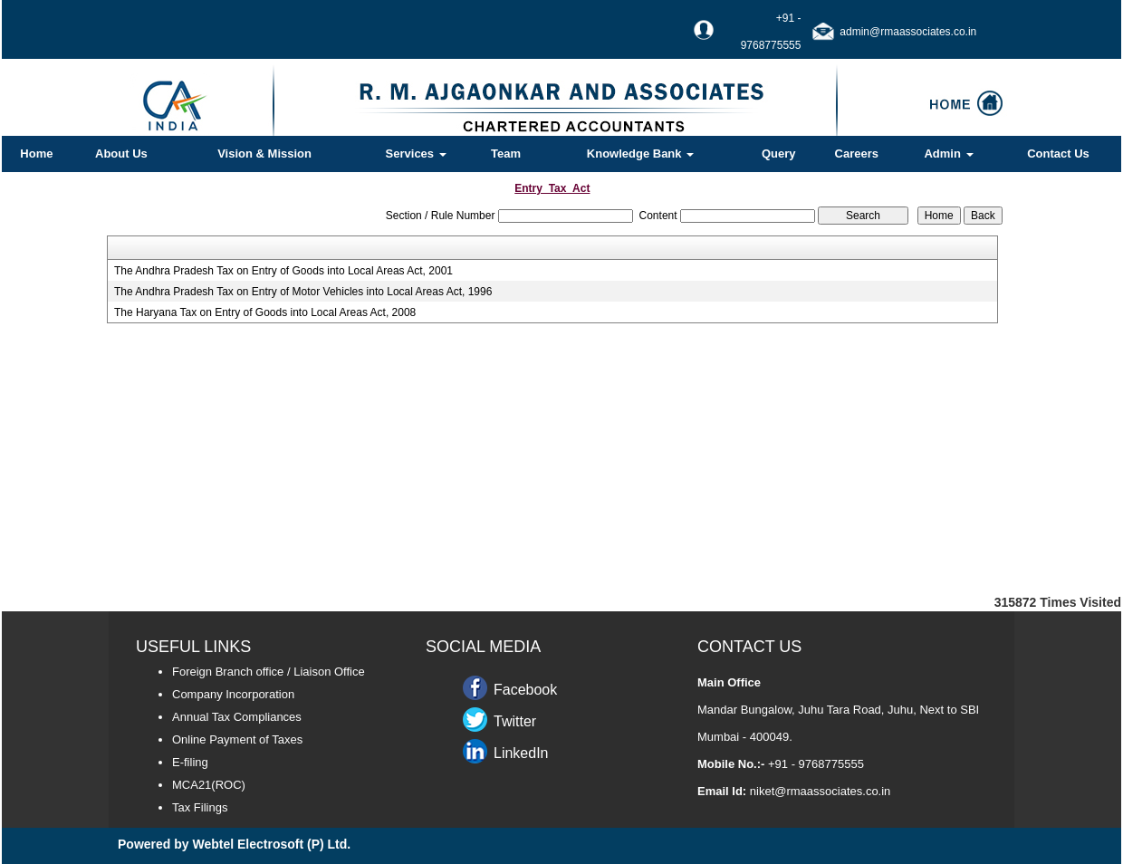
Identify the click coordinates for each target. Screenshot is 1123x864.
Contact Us (1058, 153)
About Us (121, 153)
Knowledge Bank (640, 153)
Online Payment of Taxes (237, 739)
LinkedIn (521, 753)
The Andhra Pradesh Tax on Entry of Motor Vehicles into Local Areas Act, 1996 (303, 291)
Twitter (515, 721)
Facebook (525, 689)
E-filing (190, 762)
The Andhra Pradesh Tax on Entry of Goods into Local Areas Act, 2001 (283, 270)
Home (36, 153)
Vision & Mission (264, 153)
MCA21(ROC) (208, 785)
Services (416, 153)
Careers (856, 153)
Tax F (186, 807)
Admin (948, 153)
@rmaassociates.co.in (832, 791)
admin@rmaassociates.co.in (908, 31)
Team (506, 153)
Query (779, 153)
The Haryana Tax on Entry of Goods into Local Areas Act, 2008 (265, 312)
